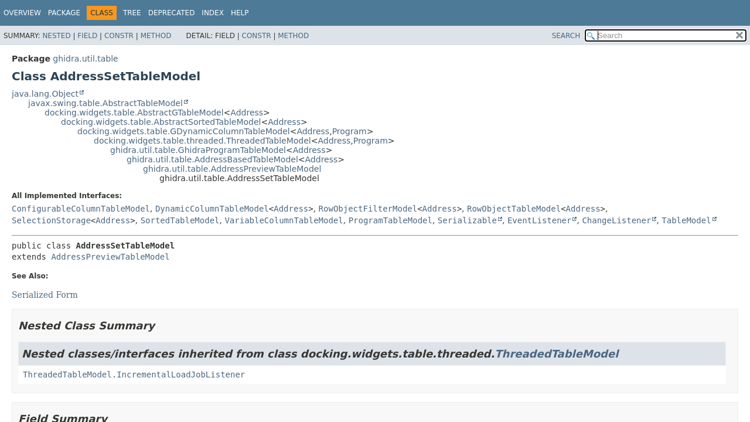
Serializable (467, 220)
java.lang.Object (45, 93)
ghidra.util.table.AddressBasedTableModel (212, 159)
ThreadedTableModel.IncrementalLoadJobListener (134, 374)
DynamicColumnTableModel (212, 208)
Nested (56, 36)
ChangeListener (616, 220)
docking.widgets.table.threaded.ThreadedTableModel (202, 140)
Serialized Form (45, 295)
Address (246, 112)
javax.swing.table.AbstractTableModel (105, 103)
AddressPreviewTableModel (110, 256)
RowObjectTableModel (514, 208)
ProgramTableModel (390, 220)
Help (240, 13)
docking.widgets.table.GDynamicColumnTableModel (183, 131)
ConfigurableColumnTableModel (81, 208)
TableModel (686, 220)
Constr (119, 36)
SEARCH (566, 36)
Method (156, 36)
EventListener (539, 220)
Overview (22, 13)
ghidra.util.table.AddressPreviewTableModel (232, 168)
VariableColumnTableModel (283, 220)
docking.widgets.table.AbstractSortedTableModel (161, 122)
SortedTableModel (180, 220)
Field (87, 36)
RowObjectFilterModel (368, 208)
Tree (132, 13)
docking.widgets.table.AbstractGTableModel (134, 112)
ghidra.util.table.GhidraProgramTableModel (198, 150)
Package (64, 13)
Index (213, 13)
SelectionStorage (51, 220)
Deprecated (171, 13)
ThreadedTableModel (556, 354)
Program (349, 131)
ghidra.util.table (85, 58)
